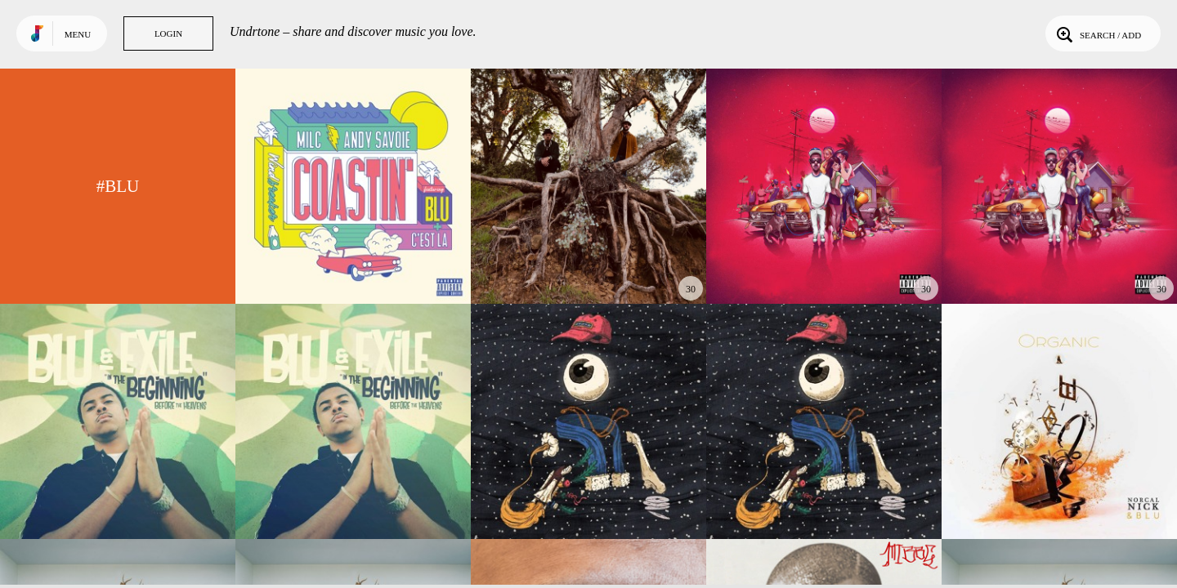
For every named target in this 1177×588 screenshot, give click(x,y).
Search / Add (1097, 33)
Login (168, 33)
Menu (78, 34)
